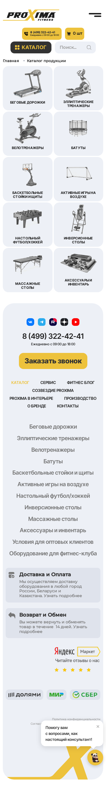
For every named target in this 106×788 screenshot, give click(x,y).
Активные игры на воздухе (53, 484)
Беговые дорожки (53, 426)
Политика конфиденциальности (76, 719)
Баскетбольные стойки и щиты (53, 472)
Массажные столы (53, 519)
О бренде (36, 405)
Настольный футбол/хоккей (53, 495)
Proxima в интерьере (31, 398)
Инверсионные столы (53, 507)
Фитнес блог (81, 382)
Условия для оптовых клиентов (53, 541)
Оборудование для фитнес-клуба (53, 553)
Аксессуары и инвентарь (53, 530)
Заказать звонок (53, 361)
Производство (80, 398)
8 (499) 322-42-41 (53, 336)
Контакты (68, 405)
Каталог (31, 47)
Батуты (53, 461)
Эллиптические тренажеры (53, 438)
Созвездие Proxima (53, 390)
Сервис (48, 382)
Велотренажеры (53, 449)
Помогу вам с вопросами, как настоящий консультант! (74, 731)
